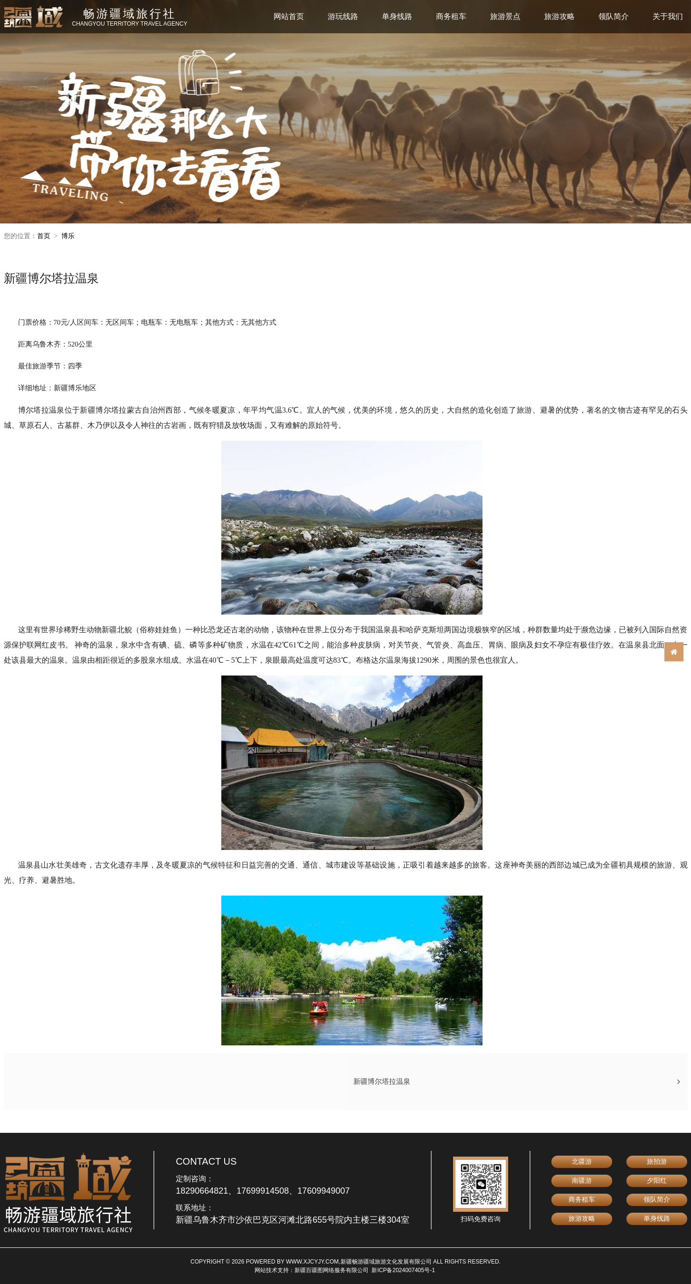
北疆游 (582, 1161)
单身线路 (397, 16)
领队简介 (613, 16)
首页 (43, 236)
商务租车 (451, 16)
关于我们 (668, 16)
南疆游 (582, 1180)
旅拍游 (657, 1161)
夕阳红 (657, 1180)
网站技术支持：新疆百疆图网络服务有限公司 (312, 1270)
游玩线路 (343, 16)
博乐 (68, 236)
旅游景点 (505, 16)
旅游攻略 (559, 16)
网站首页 (289, 16)
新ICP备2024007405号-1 (403, 1270)
